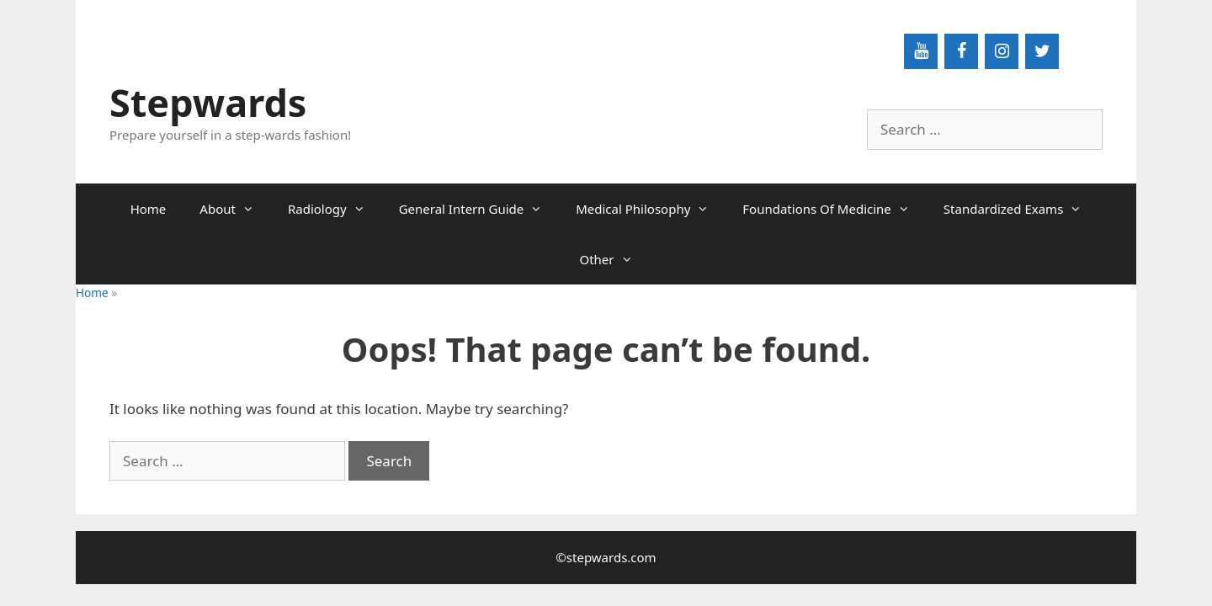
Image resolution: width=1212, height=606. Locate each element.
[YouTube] (921, 51)
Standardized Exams (1021, 208)
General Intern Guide (479, 208)
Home (148, 208)
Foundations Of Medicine (834, 208)
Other (614, 259)
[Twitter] (1042, 51)
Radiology (335, 208)
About (235, 208)
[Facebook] (961, 51)
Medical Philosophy (651, 208)
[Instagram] (1001, 51)
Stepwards (207, 102)
